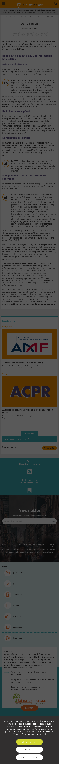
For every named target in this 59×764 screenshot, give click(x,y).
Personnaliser (29, 749)
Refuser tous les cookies (29, 757)
